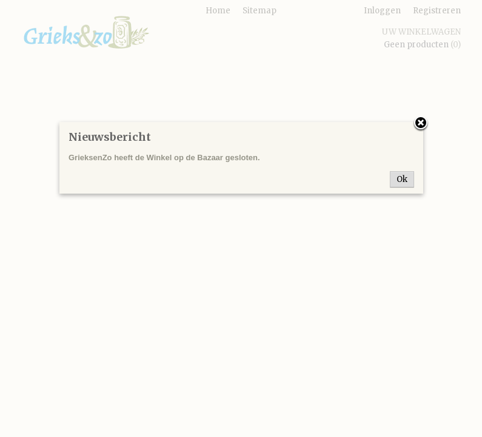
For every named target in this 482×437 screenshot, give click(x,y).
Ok (402, 179)
